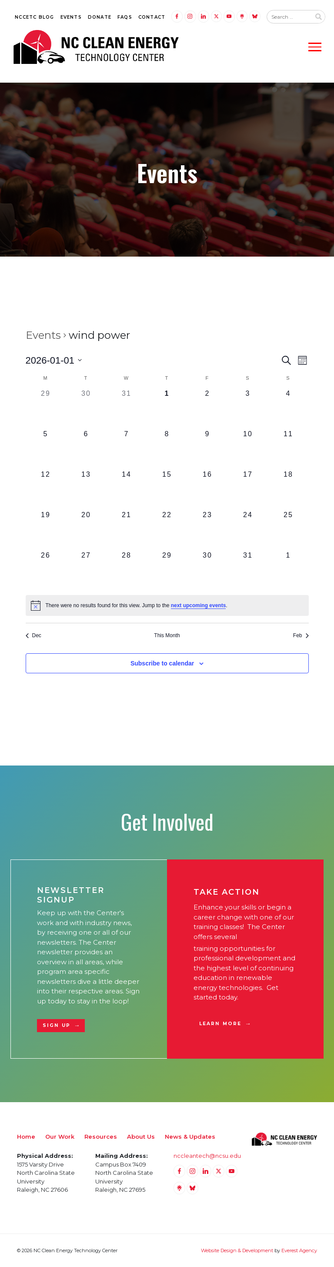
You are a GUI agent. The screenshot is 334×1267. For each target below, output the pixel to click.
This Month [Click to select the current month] (167, 635)
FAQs (124, 17)
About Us (141, 1136)
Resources (100, 1136)
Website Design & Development (237, 1250)
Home (26, 1136)
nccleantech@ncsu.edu (207, 1155)
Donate (99, 17)
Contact (151, 17)
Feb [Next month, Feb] (301, 635)
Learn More (220, 1023)
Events (71, 17)
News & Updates (190, 1136)
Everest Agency (299, 1250)
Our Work (59, 1136)
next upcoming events (198, 605)
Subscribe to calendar (162, 663)
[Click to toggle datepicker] (54, 360)
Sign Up (56, 1025)
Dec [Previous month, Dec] (33, 635)
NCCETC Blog (34, 17)
